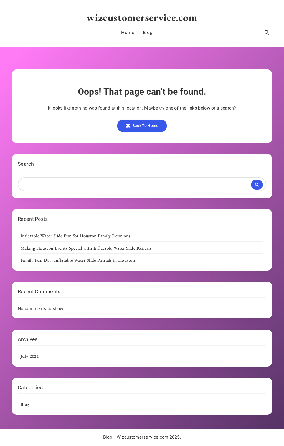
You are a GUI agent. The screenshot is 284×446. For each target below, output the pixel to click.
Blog (148, 32)
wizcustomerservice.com (142, 17)
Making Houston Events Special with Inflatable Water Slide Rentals (86, 248)
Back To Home (142, 125)
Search (26, 164)
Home (127, 32)
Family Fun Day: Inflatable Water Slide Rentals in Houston (78, 260)
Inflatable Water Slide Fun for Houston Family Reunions (75, 236)
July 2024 (30, 356)
